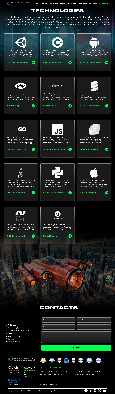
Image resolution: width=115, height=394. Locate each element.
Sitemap (57, 391)
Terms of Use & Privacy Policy (42, 391)
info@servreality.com (13, 336)
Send (76, 347)
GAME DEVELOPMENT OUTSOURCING (51, 381)
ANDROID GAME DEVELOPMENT (49, 384)
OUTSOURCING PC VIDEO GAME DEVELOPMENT (89, 375)
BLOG (95, 3)
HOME (40, 3)
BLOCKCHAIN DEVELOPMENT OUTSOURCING (88, 371)
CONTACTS (102, 3)
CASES (63, 3)
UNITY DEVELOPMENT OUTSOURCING (51, 375)
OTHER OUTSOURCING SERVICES (84, 381)
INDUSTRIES (72, 3)
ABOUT (47, 3)
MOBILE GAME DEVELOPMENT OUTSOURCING (53, 378)
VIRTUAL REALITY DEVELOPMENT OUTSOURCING (54, 371)
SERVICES (55, 3)
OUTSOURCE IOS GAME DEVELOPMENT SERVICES (89, 378)
